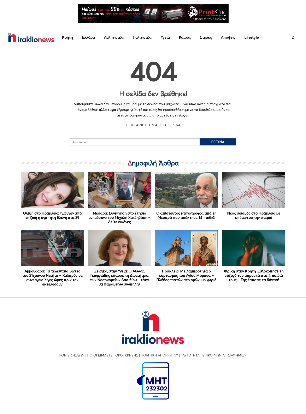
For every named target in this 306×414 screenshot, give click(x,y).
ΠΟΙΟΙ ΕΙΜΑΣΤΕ (100, 355)
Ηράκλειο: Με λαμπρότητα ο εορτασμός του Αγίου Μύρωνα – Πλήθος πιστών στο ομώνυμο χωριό (186, 275)
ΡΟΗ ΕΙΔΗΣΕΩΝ (71, 355)
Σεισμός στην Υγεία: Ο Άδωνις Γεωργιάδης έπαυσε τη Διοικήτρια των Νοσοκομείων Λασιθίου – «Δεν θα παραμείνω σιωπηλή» (119, 277)
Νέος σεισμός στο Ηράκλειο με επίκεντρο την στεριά (253, 215)
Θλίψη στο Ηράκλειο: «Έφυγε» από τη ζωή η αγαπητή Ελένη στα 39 (52, 215)
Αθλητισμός (114, 37)
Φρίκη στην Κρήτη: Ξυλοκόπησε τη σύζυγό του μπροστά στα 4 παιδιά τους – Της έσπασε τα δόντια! (253, 275)
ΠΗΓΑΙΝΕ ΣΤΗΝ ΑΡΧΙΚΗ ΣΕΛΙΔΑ (153, 125)
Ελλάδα (88, 37)
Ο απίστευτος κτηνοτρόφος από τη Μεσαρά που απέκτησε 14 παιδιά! (186, 215)
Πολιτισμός (142, 37)
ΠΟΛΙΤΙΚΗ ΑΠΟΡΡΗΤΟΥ (159, 355)
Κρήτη (67, 37)
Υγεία (165, 37)
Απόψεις (228, 37)
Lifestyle (251, 37)
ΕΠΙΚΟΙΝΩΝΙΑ (213, 355)
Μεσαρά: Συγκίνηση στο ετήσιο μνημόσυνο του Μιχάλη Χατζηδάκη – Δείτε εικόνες (119, 217)
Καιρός (185, 37)
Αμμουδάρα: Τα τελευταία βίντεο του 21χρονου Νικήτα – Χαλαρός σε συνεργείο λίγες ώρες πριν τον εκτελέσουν (52, 277)
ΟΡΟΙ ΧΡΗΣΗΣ (126, 355)
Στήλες (206, 37)
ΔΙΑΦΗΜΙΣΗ (237, 355)
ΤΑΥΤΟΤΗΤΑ (190, 355)
